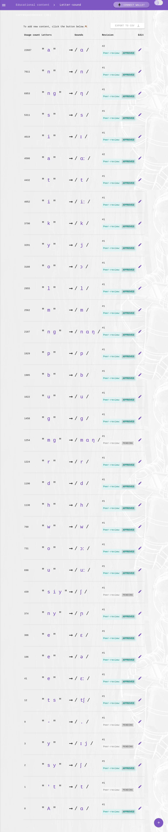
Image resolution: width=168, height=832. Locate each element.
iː (83, 203)
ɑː (83, 160)
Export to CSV (127, 27)
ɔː (83, 550)
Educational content (32, 5)
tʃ (83, 701)
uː (83, 571)
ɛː (83, 680)
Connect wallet (131, 5)
